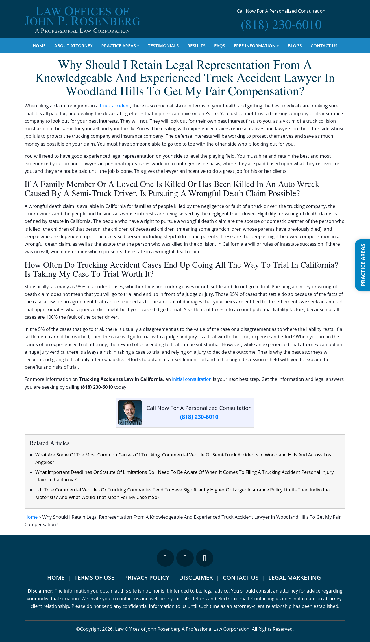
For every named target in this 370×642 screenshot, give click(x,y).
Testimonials (163, 45)
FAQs (219, 45)
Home (39, 45)
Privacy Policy (146, 578)
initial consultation (192, 379)
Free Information (254, 45)
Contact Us (324, 45)
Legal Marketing (294, 578)
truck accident (115, 105)
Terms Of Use (94, 578)
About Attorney (73, 45)
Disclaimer (196, 578)
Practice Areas (118, 45)
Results (197, 45)
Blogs (295, 45)
